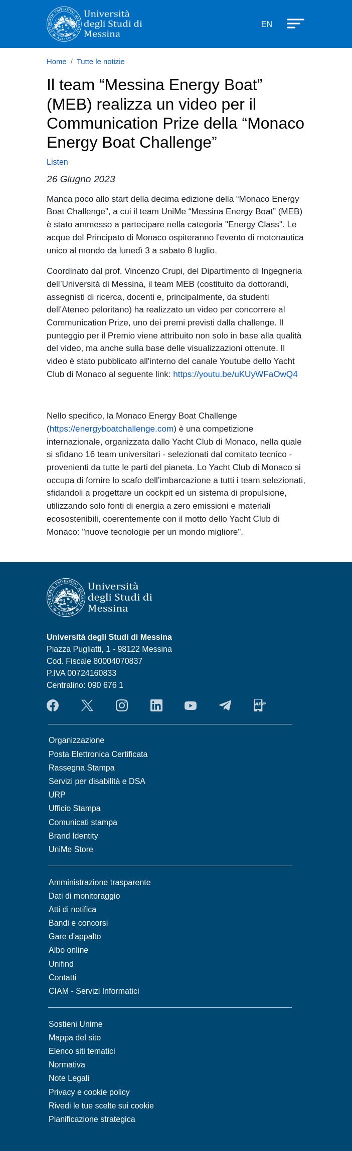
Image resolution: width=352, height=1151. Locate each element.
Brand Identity (73, 836)
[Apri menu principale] (290, 22)
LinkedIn (156, 705)
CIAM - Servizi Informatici (94, 991)
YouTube (191, 705)
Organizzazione (76, 740)
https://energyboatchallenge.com (112, 429)
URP (57, 795)
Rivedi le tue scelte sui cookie (101, 1105)
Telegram (225, 705)
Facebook (53, 705)
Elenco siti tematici (82, 1051)
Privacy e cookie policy (89, 1092)
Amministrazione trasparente (100, 882)
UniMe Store (71, 849)
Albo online (68, 950)
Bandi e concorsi (78, 923)
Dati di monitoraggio (84, 896)
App (260, 705)
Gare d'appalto (75, 936)
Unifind (61, 964)
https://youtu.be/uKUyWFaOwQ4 (235, 374)
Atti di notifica (72, 909)
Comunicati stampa (83, 822)
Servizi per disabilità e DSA (97, 781)
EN (266, 24)
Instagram (122, 705)
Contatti (62, 977)
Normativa (67, 1064)
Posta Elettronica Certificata (98, 754)
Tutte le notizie (101, 62)
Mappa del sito (75, 1037)
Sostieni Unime (76, 1024)
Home (57, 62)
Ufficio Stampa (75, 808)
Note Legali (69, 1078)
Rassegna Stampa (82, 767)
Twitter (87, 705)
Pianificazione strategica (92, 1119)
